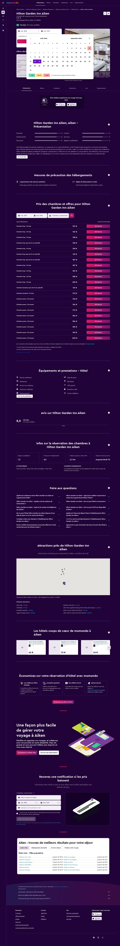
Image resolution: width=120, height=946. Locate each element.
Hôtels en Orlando (69, 867)
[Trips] (3, 25)
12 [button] (39, 57)
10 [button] (30, 57)
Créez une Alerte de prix (95, 690)
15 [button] (52, 57)
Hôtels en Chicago (24, 870)
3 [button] (30, 52)
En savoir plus (90, 344)
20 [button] (44, 61)
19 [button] (39, 61)
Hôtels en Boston (24, 867)
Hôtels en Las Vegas (69, 857)
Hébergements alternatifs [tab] (39, 848)
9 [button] (71, 52)
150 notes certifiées (33, 25)
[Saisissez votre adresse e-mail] (40, 808)
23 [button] (57, 61)
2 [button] (71, 48)
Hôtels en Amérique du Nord (33, 9)
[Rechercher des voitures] (3, 16)
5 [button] (39, 52)
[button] (3, 3)
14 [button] (48, 57)
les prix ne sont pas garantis (61, 886)
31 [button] (30, 70)
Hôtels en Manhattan (25, 864)
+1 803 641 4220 (21, 22)
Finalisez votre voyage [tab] (71, 848)
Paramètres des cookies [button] (23, 352)
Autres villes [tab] (24, 848)
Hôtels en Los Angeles (70, 859)
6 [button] (43, 52)
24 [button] (30, 66)
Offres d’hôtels (20, 9)
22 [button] (52, 61)
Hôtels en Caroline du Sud (62, 9)
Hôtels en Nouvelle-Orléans (72, 870)
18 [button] (35, 61)
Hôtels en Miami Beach (25, 862)
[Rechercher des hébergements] (3, 12)
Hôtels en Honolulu (24, 859)
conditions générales (46, 822)
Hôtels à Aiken (74, 9)
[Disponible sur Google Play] (60, 104)
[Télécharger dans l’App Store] (72, 104)
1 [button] (52, 48)
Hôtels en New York (25, 857)
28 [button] (48, 66)
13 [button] (43, 57)
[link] (63, 702)
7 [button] (48, 52)
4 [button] (80, 48)
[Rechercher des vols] (3, 8)
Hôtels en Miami (68, 862)
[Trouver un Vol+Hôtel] (3, 20)
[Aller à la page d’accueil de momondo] (13, 3)
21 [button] (48, 61)
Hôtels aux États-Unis (48, 9)
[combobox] (40, 797)
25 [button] (35, 66)
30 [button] (57, 66)
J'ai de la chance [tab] (56, 848)
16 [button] (57, 57)
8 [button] (52, 52)
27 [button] (44, 66)
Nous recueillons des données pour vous (64, 895)
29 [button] (52, 66)
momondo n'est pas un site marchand (64, 892)
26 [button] (39, 66)
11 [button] (35, 57)
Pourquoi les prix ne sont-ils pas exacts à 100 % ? (64, 898)
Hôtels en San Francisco (71, 864)
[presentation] (72, 104)
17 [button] (30, 61)
